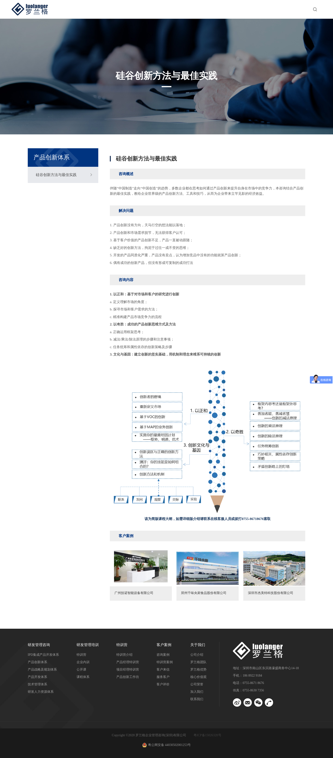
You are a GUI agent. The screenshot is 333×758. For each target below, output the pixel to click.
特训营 (187, 9)
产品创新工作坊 (127, 677)
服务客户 (163, 677)
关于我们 (285, 9)
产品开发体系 (37, 677)
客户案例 (217, 9)
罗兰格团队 (198, 662)
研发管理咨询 (114, 9)
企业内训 (83, 662)
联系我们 (196, 699)
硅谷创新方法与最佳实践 (56, 175)
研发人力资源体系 (41, 691)
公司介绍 (196, 654)
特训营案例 (165, 662)
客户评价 (163, 684)
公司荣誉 (196, 684)
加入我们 (196, 691)
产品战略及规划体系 (42, 669)
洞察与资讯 (251, 9)
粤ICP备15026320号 (207, 735)
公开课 (81, 669)
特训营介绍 (124, 654)
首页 (82, 9)
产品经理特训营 (127, 662)
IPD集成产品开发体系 (43, 654)
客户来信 (163, 669)
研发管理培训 (153, 9)
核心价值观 (198, 677)
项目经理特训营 (127, 669)
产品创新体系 (37, 662)
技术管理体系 (37, 684)
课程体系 (83, 677)
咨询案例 (163, 654)
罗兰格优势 (198, 669)
